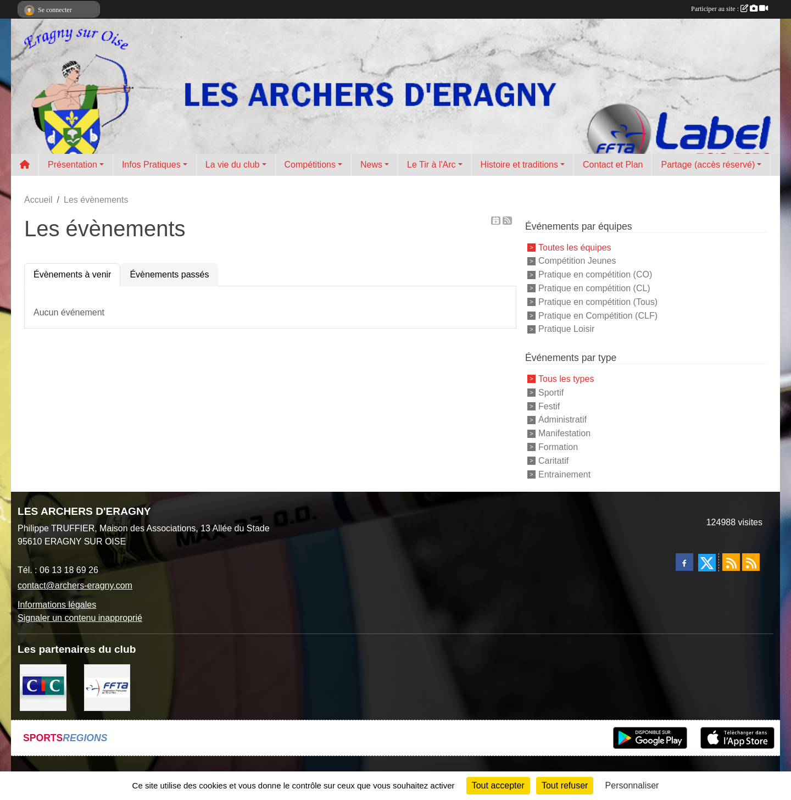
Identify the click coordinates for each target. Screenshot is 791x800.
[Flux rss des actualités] (731, 562)
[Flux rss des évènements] (751, 562)
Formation (558, 447)
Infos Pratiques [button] (151, 164)
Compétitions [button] (310, 164)
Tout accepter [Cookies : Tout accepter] (498, 785)
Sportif (551, 392)
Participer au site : (729, 9)
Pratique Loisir (566, 329)
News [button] (371, 164)
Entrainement (564, 474)
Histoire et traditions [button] (519, 164)
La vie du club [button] (232, 164)
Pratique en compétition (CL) (594, 288)
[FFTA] (107, 687)
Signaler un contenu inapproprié (80, 618)
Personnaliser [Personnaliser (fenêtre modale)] (632, 785)
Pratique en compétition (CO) (595, 274)
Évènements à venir (72, 274)
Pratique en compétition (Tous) (598, 302)
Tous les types (566, 379)
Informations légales (57, 604)
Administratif (562, 419)
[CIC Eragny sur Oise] (43, 687)
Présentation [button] (72, 164)
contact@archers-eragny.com (75, 585)
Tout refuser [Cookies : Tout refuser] (565, 785)
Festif (549, 405)
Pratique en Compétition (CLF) (598, 315)
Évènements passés (169, 274)
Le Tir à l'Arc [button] (431, 164)
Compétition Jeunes (577, 260)
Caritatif (553, 460)
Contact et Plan (613, 164)
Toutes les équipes (574, 247)
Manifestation (564, 433)
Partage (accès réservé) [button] (708, 164)
